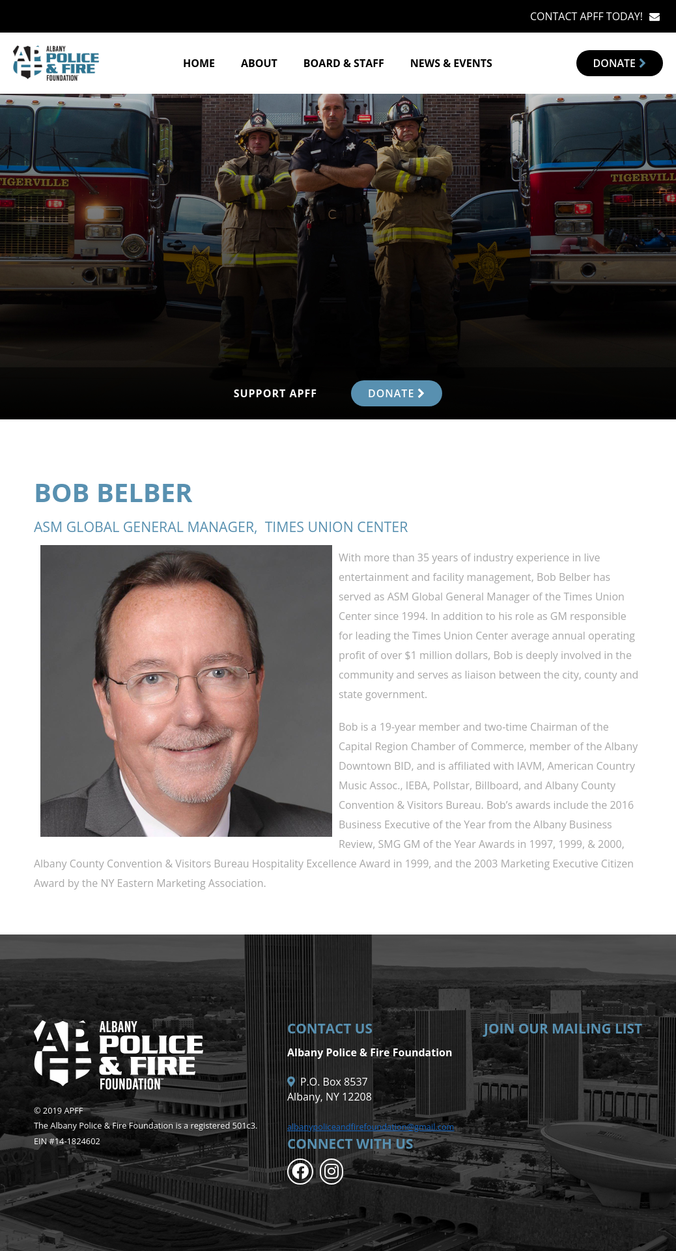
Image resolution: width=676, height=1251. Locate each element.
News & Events (451, 63)
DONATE (396, 393)
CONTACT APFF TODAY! (586, 16)
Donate (619, 63)
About (259, 63)
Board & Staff (343, 63)
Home (199, 63)
